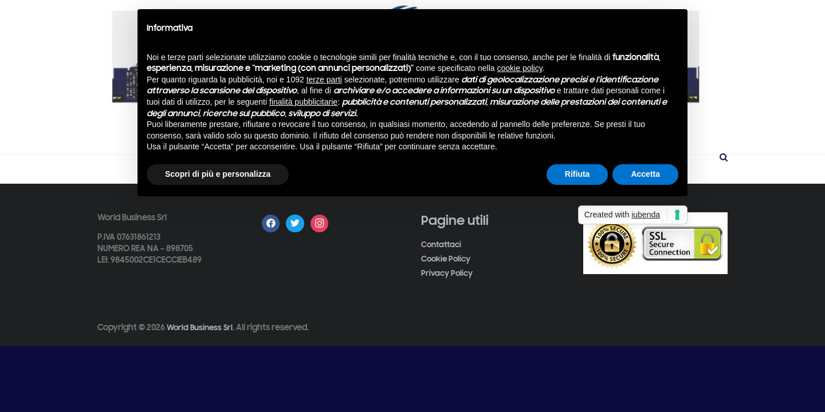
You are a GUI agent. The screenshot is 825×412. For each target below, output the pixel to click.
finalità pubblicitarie (303, 101)
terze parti (324, 79)
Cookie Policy (445, 259)
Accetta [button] (645, 174)
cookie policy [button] (520, 68)
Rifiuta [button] (577, 174)
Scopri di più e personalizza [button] (217, 174)
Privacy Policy (447, 273)
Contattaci (441, 244)
